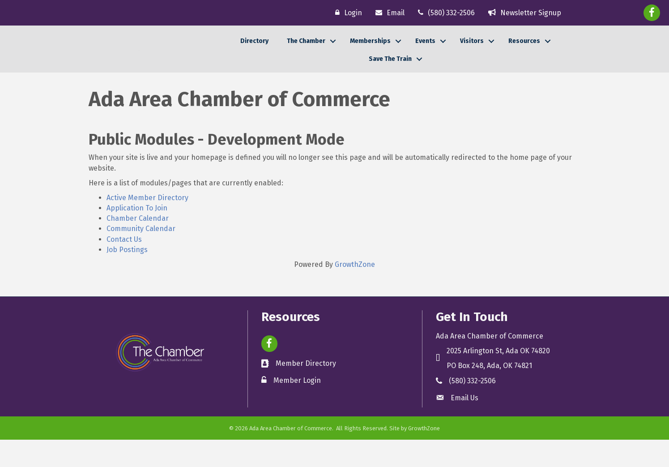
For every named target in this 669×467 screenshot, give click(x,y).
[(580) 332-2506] (444, 12)
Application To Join (137, 235)
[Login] (346, 12)
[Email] (388, 12)
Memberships (370, 54)
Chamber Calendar (138, 245)
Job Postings (127, 277)
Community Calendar (141, 256)
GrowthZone (355, 291)
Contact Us (124, 266)
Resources (524, 54)
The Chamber (306, 54)
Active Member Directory (147, 225)
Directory (254, 54)
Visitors (472, 54)
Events (425, 54)
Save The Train (390, 73)
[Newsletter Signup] (522, 12)
